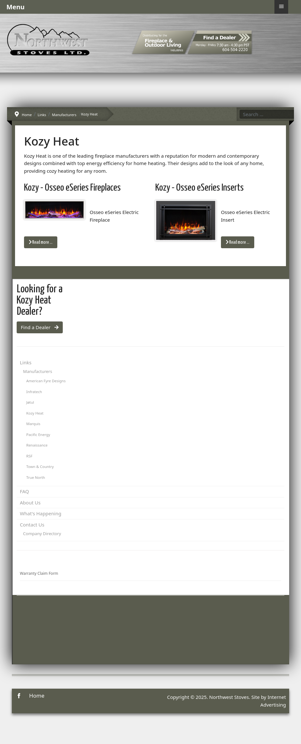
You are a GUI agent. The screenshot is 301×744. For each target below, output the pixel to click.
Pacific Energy (38, 434)
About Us (30, 502)
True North (35, 477)
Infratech (34, 391)
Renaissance (37, 445)
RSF (29, 456)
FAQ (24, 491)
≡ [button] (281, 6)
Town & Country (40, 466)
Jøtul (30, 402)
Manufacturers (37, 371)
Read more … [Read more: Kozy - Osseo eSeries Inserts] (237, 242)
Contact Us (32, 524)
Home (37, 695)
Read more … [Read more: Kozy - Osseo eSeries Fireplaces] (41, 242)
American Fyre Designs (46, 380)
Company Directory (42, 533)
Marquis (33, 423)
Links (25, 362)
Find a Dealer (40, 327)
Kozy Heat (35, 413)
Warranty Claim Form (39, 573)
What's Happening (40, 513)
